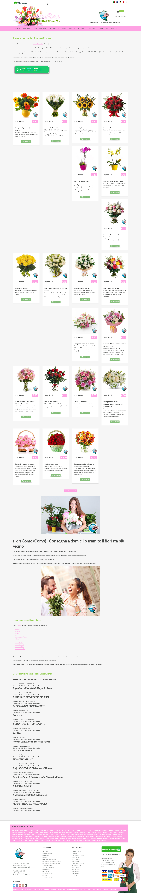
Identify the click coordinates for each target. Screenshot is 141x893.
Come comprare (47, 853)
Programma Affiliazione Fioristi (51, 863)
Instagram (23, 885)
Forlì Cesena (113, 832)
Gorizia (20, 834)
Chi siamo (45, 851)
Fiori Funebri (75, 861)
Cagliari (14, 832)
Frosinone (121, 832)
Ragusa (42, 838)
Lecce (57, 834)
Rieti (47, 838)
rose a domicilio (19, 645)
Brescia (117, 830)
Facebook (17, 885)
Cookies (98, 889)
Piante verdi (75, 871)
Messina (90, 834)
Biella (84, 830)
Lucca (77, 834)
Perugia (69, 836)
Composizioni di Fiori (78, 863)
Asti (62, 830)
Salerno (68, 838)
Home (17, 29)
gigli (16, 635)
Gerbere (74, 853)
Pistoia (109, 836)
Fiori (64, 29)
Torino (14, 840)
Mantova (102, 834)
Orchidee (74, 875)
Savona (105, 838)
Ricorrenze (103, 29)
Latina (72, 834)
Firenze (105, 832)
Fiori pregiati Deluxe (78, 855)
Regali (81, 29)
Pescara (63, 836)
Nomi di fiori (45, 871)
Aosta (36, 830)
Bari (73, 830)
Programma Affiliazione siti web (51, 861)
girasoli (17, 633)
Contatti (44, 857)
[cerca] (65, 4)
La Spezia (86, 838)
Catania (75, 832)
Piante (72, 29)
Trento (123, 838)
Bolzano (123, 830)
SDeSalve (114, 889)
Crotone (45, 834)
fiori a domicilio (38, 44)
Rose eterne (115, 29)
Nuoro (31, 836)
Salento (33, 867)
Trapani (20, 840)
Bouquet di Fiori (76, 865)
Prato (87, 836)
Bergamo (78, 830)
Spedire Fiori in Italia (48, 865)
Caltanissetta (43, 832)
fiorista (19, 625)
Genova (14, 834)
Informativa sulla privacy (87, 889)
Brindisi (110, 830)
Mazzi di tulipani (76, 867)
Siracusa (93, 838)
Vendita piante (76, 869)
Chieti (36, 832)
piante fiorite (19, 643)
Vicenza (81, 840)
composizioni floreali (21, 637)
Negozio (26, 29)
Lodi (67, 834)
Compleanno (91, 29)
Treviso (37, 840)
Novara (26, 836)
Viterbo (93, 840)
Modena (108, 834)
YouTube (20, 885)
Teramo (117, 838)
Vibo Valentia (101, 840)
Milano (96, 834)
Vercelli (68, 840)
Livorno (62, 834)
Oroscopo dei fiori (47, 873)
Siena (74, 838)
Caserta (30, 832)
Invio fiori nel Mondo (48, 867)
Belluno (90, 830)
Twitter (14, 885)
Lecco (51, 834)
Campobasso (22, 832)
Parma (92, 836)
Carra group (75, 889)
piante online (19, 641)
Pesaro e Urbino (100, 836)
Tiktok (26, 885)
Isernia (40, 834)
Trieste (31, 840)
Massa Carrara (117, 834)
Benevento (97, 830)
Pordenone (80, 836)
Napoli (20, 836)
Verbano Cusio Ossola (58, 840)
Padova (57, 836)
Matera (14, 836)
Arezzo (58, 830)
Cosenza (69, 832)
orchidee (17, 629)
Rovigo (62, 838)
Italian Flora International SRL (55, 889)
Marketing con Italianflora (49, 859)
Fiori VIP (44, 875)
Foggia (99, 832)
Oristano (37, 836)
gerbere (17, 631)
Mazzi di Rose (76, 859)
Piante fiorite (75, 873)
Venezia (75, 840)
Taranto (111, 838)
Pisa (74, 836)
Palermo (44, 836)
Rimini (57, 838)
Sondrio (79, 838)
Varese (48, 840)
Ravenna (15, 838)
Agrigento (15, 830)
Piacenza (51, 836)
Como (56, 832)
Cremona (62, 832)
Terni (25, 840)
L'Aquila (51, 830)
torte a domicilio (20, 649)
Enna (88, 832)
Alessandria (23, 830)
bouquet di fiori (19, 647)
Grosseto (27, 834)
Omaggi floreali (76, 851)
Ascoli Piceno (44, 830)
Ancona (31, 830)
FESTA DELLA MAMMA (40, 29)
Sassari (99, 838)
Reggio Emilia (34, 838)
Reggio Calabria (24, 838)
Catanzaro (82, 832)
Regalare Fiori (46, 869)
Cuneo (51, 832)
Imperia (33, 834)
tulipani (17, 639)
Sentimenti (54, 29)
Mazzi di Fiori (76, 857)
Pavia (114, 836)
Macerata (83, 834)
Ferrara (93, 832)
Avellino (67, 830)
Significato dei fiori (47, 877)
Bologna (104, 830)
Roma (52, 838)
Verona (87, 840)
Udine (42, 840)
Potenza (119, 836)
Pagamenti (45, 855)
